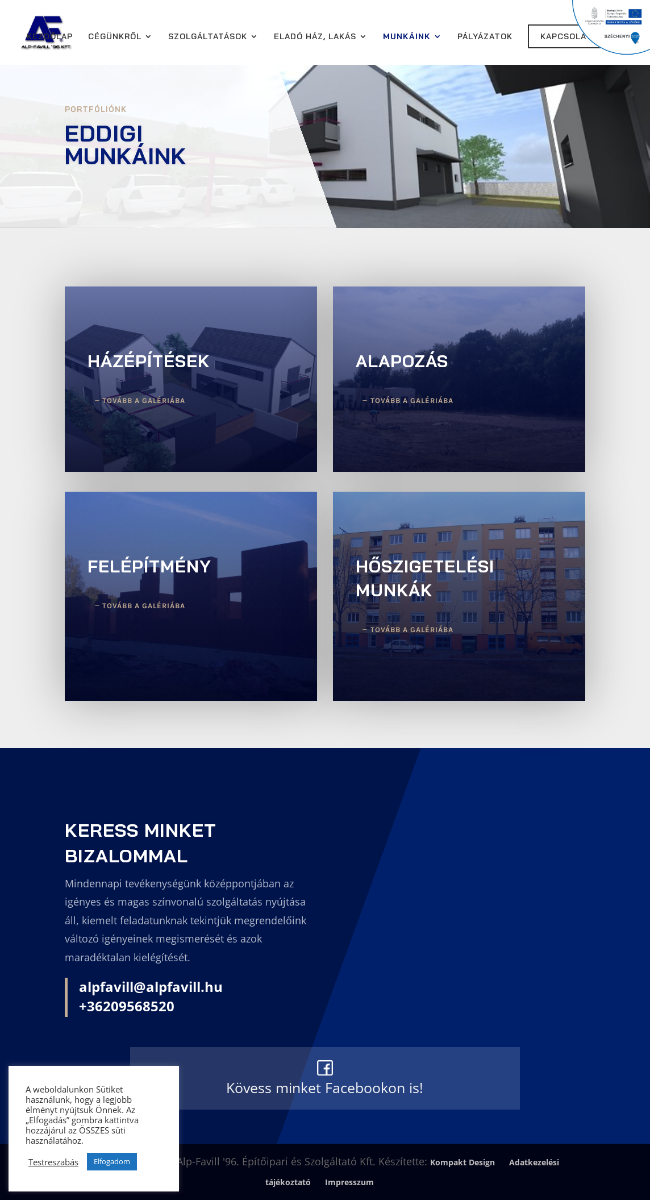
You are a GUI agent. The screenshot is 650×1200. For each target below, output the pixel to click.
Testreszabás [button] (53, 1162)
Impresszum (349, 1182)
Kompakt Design (462, 1162)
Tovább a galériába (143, 400)
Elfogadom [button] (112, 1161)
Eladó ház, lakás (315, 36)
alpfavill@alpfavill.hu (151, 986)
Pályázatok (484, 36)
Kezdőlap (50, 36)
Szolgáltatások (207, 36)
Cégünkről (114, 36)
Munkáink (407, 36)
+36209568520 (126, 1005)
